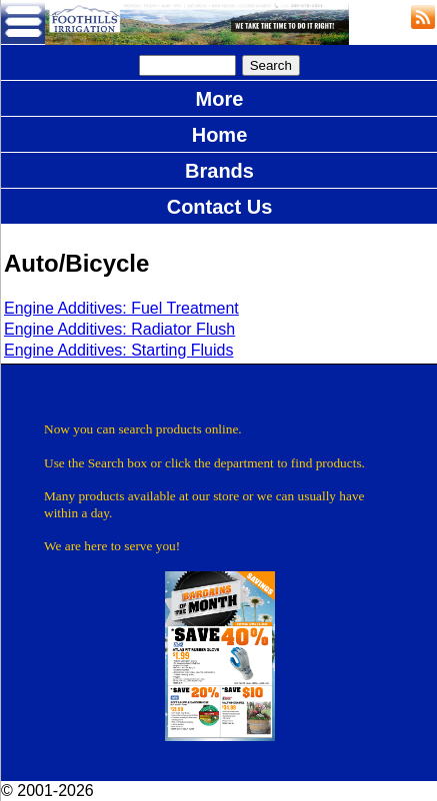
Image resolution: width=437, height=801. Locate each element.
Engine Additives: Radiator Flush (119, 329)
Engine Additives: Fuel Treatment (121, 308)
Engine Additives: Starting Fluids (118, 350)
